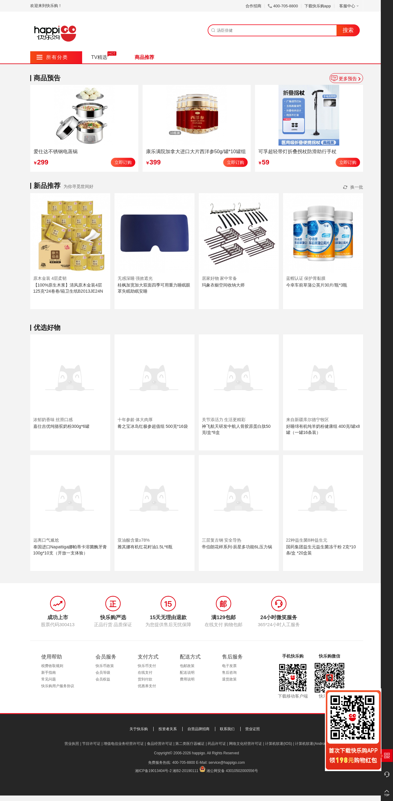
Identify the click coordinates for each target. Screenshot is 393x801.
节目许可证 (91, 743)
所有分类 (52, 57)
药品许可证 (217, 743)
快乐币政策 (105, 666)
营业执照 (71, 743)
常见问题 (48, 679)
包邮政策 (187, 666)
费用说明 (187, 679)
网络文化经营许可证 (245, 743)
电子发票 (229, 666)
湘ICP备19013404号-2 (153, 771)
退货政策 (229, 679)
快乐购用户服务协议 (57, 686)
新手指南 (48, 672)
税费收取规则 (52, 666)
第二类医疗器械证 (190, 743)
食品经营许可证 (160, 743)
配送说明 (187, 672)
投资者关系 (167, 729)
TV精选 (99, 57)
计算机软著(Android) (311, 743)
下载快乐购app (317, 6)
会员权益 (103, 679)
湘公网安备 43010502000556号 (232, 771)
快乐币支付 (147, 666)
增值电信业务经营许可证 (124, 743)
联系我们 (227, 729)
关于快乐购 (138, 729)
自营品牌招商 (198, 729)
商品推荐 (144, 57)
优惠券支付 (147, 686)
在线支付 (145, 672)
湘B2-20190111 (185, 771)
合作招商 (253, 6)
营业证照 (252, 729)
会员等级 (103, 672)
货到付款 (145, 679)
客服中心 (349, 6)
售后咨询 (229, 672)
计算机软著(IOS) (278, 743)
